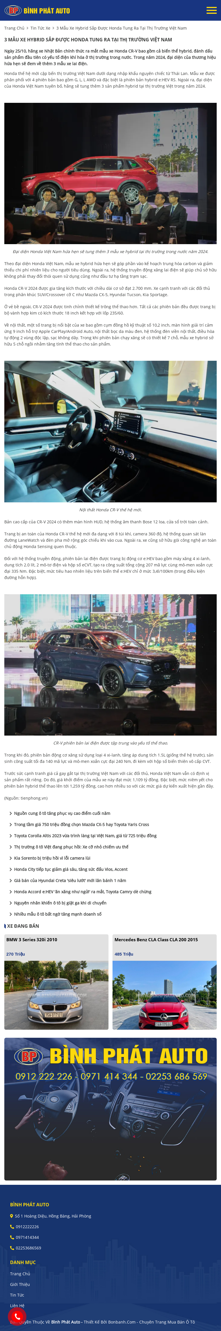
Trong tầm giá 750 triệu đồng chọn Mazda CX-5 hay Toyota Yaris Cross (78, 824)
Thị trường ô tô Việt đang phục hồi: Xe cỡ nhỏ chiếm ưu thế (67, 847)
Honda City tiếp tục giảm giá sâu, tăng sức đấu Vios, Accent (67, 869)
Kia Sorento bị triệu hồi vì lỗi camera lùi (48, 858)
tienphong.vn (33, 798)
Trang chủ (20, 1273)
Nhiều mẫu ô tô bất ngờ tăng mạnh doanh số (54, 914)
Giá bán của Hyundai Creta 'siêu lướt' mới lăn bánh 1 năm (66, 880)
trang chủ (14, 28)
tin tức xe (40, 28)
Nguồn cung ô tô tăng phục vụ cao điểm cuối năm (58, 813)
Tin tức (17, 1295)
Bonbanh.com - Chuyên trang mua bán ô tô (151, 1322)
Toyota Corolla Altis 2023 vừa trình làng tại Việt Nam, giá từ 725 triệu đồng (82, 835)
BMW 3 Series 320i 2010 (31, 939)
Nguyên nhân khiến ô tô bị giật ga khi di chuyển (56, 903)
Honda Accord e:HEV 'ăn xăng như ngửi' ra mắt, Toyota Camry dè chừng (79, 891)
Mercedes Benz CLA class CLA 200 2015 (156, 939)
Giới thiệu (20, 1284)
